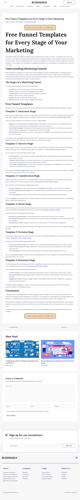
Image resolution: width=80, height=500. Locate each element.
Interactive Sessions (63, 6)
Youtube (63, 476)
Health (53, 6)
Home (13, 6)
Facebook (64, 473)
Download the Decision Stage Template (20, 238)
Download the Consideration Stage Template (46, 181)
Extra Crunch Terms (47, 478)
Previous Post (13, 327)
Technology (30, 6)
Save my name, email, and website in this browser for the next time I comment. (28, 412)
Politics (38, 6)
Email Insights (19, 22)
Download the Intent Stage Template (50, 209)
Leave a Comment (10, 22)
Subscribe (69, 446)
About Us (25, 473)
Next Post (64, 327)
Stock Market (21, 6)
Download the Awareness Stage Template (60, 117)
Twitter (63, 478)
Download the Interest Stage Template (55, 149)
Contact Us (26, 476)
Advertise (25, 480)
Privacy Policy (46, 473)
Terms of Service (46, 476)
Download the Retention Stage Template (37, 266)
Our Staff (25, 478)
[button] (76, 459)
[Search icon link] (5, 3)
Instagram (64, 480)
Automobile (46, 6)
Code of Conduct (46, 480)
